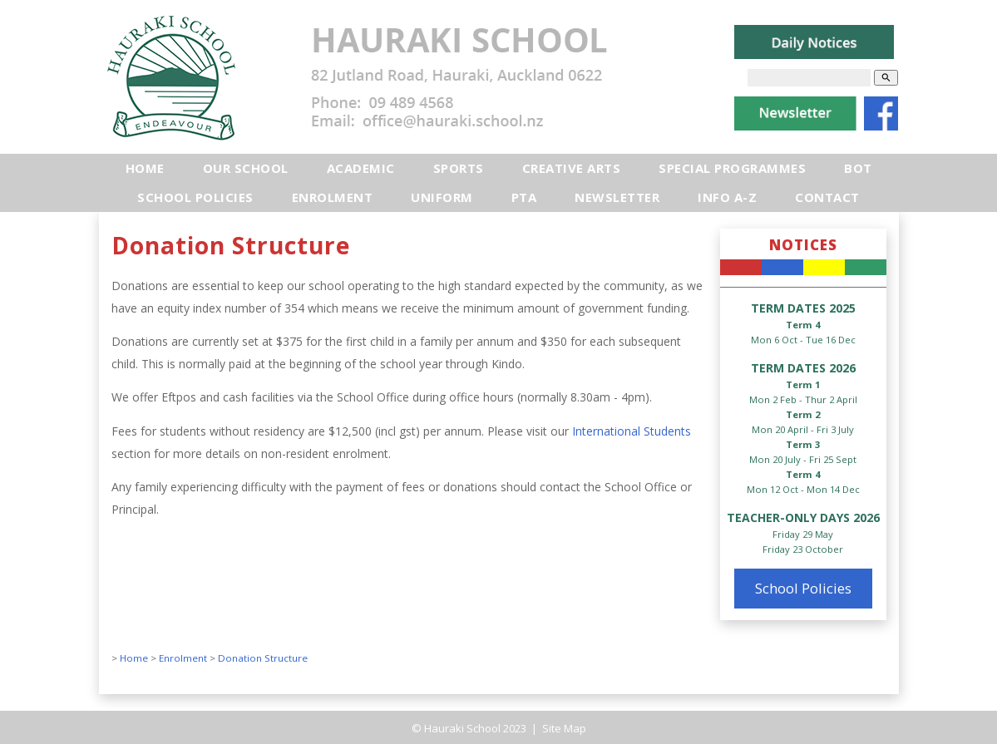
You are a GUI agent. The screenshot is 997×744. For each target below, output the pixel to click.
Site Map (563, 728)
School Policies (195, 197)
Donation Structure (263, 658)
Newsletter (617, 197)
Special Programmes (732, 168)
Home (145, 168)
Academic (361, 168)
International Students (630, 431)
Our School (246, 168)
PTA (524, 197)
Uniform (442, 197)
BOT (858, 168)
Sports (458, 168)
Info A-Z (727, 197)
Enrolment (332, 197)
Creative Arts (571, 168)
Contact (827, 197)
